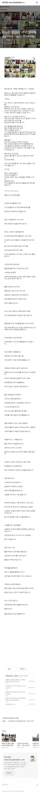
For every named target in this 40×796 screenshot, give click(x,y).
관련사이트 (5, 784)
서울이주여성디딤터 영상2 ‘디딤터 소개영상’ (15, 693)
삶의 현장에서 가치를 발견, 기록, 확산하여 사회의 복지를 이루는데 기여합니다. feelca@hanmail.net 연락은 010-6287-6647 (15, 766)
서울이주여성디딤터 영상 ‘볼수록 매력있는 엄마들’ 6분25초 (15, 699)
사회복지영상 (9, 676)
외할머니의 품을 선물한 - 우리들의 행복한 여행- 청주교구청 (15, 680)
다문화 (15, 676)
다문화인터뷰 (9, 704)
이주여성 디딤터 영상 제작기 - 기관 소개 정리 (15, 686)
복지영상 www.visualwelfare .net (14, 3)
